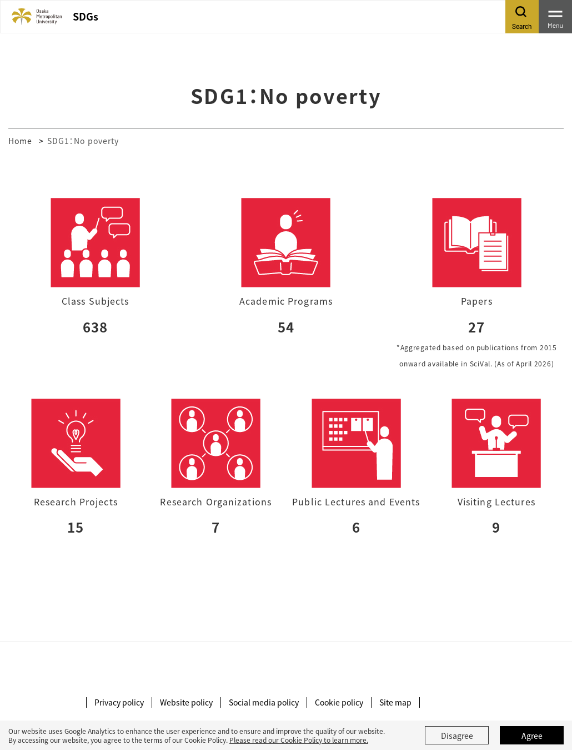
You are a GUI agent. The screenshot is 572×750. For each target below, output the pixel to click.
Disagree (457, 735)
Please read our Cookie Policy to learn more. (298, 739)
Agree (532, 735)
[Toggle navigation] (555, 16)
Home (20, 140)
